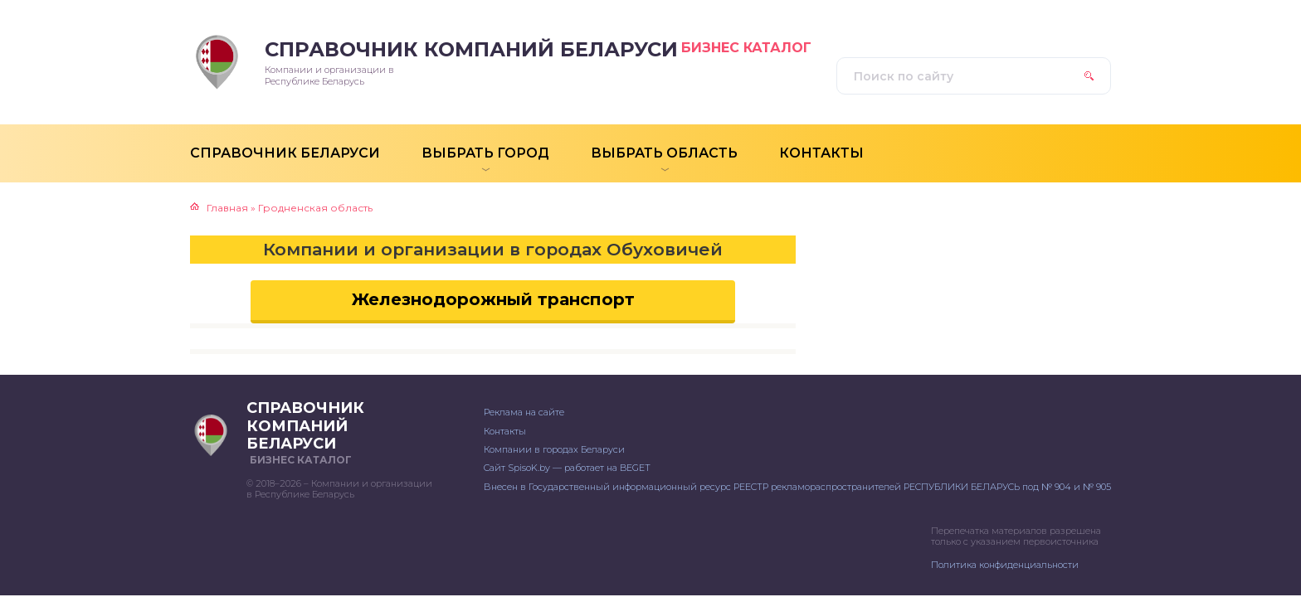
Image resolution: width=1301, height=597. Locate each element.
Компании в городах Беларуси (554, 449)
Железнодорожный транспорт (493, 299)
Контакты (505, 431)
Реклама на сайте (524, 412)
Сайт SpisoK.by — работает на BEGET (567, 467)
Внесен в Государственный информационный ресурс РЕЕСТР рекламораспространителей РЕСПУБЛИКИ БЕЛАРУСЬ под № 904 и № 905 (797, 487)
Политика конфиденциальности (1005, 564)
